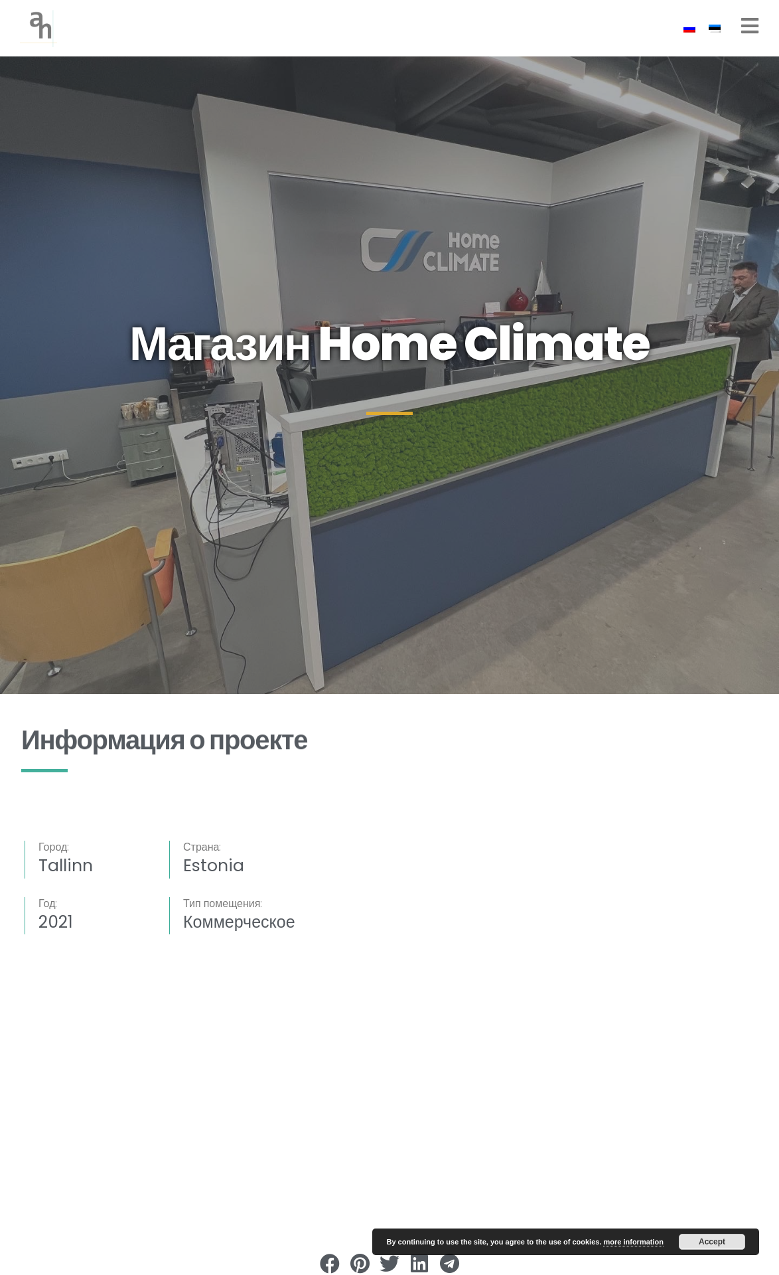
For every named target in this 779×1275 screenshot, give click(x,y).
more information (633, 1242)
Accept (712, 1241)
